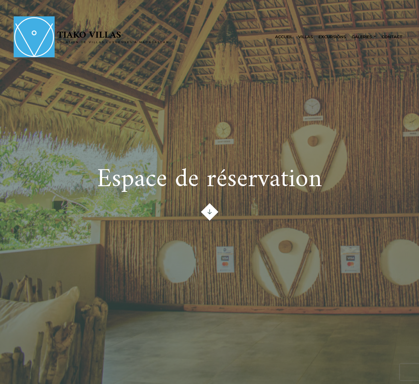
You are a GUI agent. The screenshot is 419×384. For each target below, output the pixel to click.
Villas (305, 36)
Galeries (362, 36)
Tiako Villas (89, 35)
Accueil (284, 36)
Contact (392, 36)
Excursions (332, 36)
